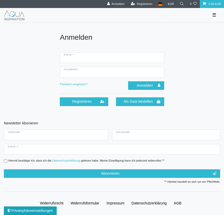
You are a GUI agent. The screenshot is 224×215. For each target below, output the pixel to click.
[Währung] (171, 4)
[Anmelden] (115, 4)
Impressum (115, 203)
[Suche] (182, 4)
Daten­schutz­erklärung (149, 203)
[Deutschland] (160, 4)
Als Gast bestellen (142, 101)
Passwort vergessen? (73, 84)
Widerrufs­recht (51, 203)
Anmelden (148, 85)
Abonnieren (158, 173)
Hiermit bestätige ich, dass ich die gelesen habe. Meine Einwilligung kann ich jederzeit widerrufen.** (86, 160)
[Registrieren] (141, 4)
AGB (177, 203)
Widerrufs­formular (85, 203)
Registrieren (88, 101)
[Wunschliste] (193, 4)
